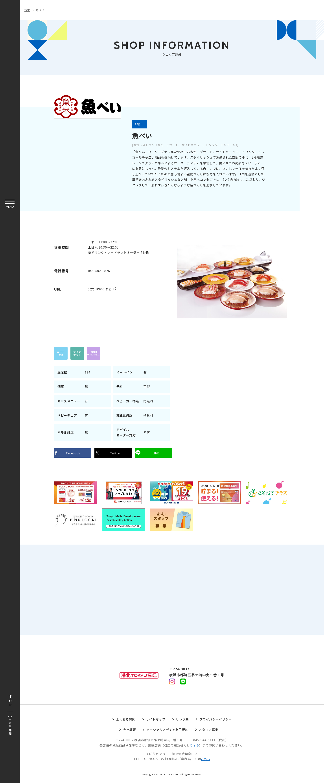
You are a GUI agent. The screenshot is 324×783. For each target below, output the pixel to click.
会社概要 (129, 732)
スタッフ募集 (208, 732)
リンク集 (182, 721)
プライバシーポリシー (215, 721)
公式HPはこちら (100, 289)
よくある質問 (125, 721)
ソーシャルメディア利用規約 (167, 732)
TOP (10, 701)
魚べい (40, 10)
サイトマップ (155, 721)
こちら (194, 747)
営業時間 (10, 726)
